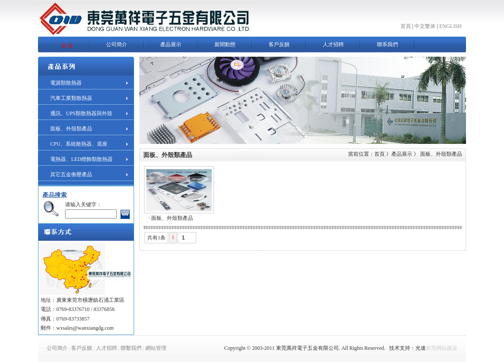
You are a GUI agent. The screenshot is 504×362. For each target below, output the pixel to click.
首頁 (405, 26)
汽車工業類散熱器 (71, 98)
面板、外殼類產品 (71, 129)
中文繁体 (424, 26)
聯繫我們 (131, 348)
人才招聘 (106, 348)
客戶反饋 (81, 348)
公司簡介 (57, 348)
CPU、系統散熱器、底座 (78, 144)
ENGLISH (450, 26)
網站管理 (155, 348)
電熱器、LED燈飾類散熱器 (81, 159)
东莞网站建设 (441, 348)
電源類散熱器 (66, 83)
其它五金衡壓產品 (71, 174)
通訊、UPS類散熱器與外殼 (81, 113)
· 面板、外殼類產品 (170, 218)
